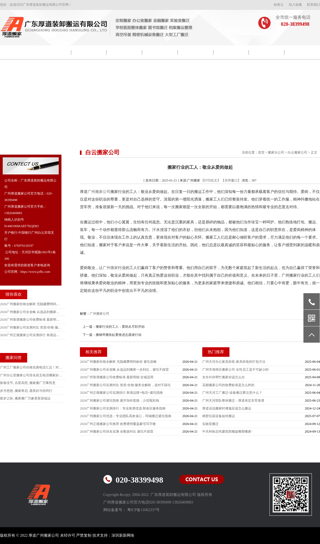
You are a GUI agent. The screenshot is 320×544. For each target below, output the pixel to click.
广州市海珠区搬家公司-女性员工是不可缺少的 (235, 369)
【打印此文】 (210, 180)
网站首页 (17, 52)
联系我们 (313, 5)
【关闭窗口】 (231, 180)
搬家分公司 (276, 152)
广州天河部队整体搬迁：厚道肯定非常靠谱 (233, 400)
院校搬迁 (89, 52)
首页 (261, 152)
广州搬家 (110, 268)
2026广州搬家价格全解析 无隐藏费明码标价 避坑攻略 (118, 362)
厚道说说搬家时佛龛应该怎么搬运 (226, 408)
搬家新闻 (159, 52)
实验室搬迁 (210, 424)
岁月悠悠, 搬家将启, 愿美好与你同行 (26, 391)
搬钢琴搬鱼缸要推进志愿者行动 (118, 335)
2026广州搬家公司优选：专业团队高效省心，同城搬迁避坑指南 (125, 416)
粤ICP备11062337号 (143, 510)
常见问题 (266, 52)
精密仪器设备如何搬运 (218, 416)
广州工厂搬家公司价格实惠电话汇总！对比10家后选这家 (31, 367)
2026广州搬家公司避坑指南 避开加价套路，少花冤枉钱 (119, 400)
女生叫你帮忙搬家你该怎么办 (223, 377)
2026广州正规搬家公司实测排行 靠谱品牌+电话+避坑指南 (121, 393)
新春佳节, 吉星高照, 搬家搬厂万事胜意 (27, 383)
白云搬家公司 (297, 152)
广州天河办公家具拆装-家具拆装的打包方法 (233, 362)
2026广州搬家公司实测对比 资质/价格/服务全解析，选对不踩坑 (125, 385)
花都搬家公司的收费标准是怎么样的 (228, 385)
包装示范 (124, 52)
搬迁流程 (195, 52)
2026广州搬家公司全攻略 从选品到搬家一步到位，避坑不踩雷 (124, 369)
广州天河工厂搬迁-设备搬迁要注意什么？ (232, 393)
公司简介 (53, 52)
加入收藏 (295, 5)
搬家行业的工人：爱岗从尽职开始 (120, 327)
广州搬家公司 (99, 192)
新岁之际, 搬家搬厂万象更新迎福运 (25, 398)
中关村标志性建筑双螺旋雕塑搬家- (227, 431)
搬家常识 (231, 52)
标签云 (279, 5)
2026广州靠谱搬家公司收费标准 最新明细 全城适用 (116, 377)
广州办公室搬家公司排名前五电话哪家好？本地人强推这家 (31, 375)
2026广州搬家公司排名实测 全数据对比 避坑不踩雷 (116, 431)
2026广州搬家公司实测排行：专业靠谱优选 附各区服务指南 (123, 408)
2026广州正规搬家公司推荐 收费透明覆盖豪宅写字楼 (118, 424)
